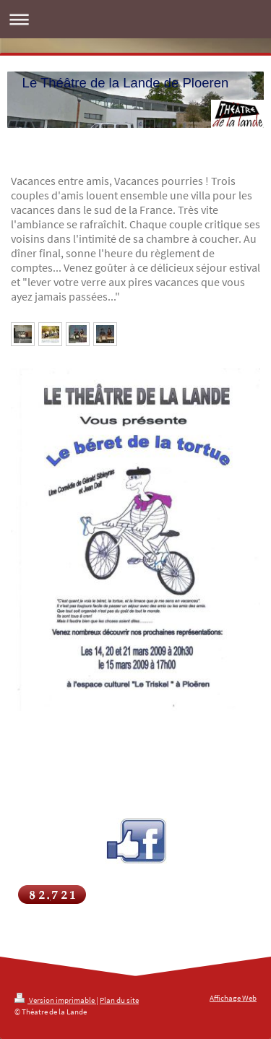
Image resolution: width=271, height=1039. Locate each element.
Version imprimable (55, 1000)
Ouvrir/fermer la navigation (135, 19)
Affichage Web (233, 998)
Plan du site (119, 1000)
